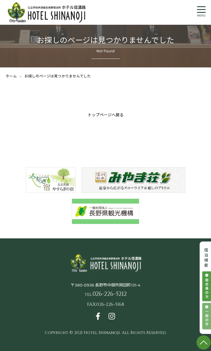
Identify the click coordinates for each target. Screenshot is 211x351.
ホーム (11, 76)
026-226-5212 (106, 294)
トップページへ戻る (106, 115)
